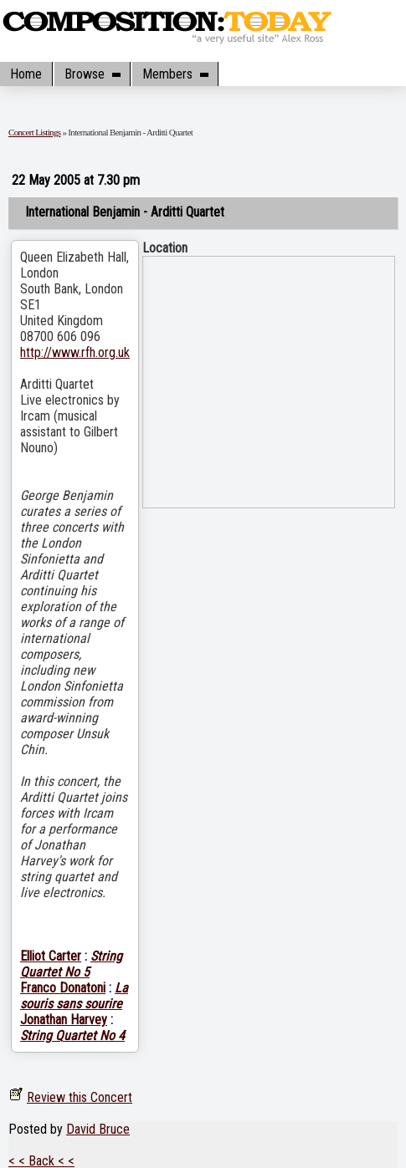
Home (26, 74)
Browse (92, 74)
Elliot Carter (50, 956)
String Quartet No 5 (71, 964)
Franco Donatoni (62, 988)
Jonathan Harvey (63, 1020)
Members (175, 74)
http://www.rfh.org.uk (75, 352)
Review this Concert (79, 1097)
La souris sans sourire (74, 996)
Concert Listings (34, 132)
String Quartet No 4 (72, 1035)
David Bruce (98, 1129)
